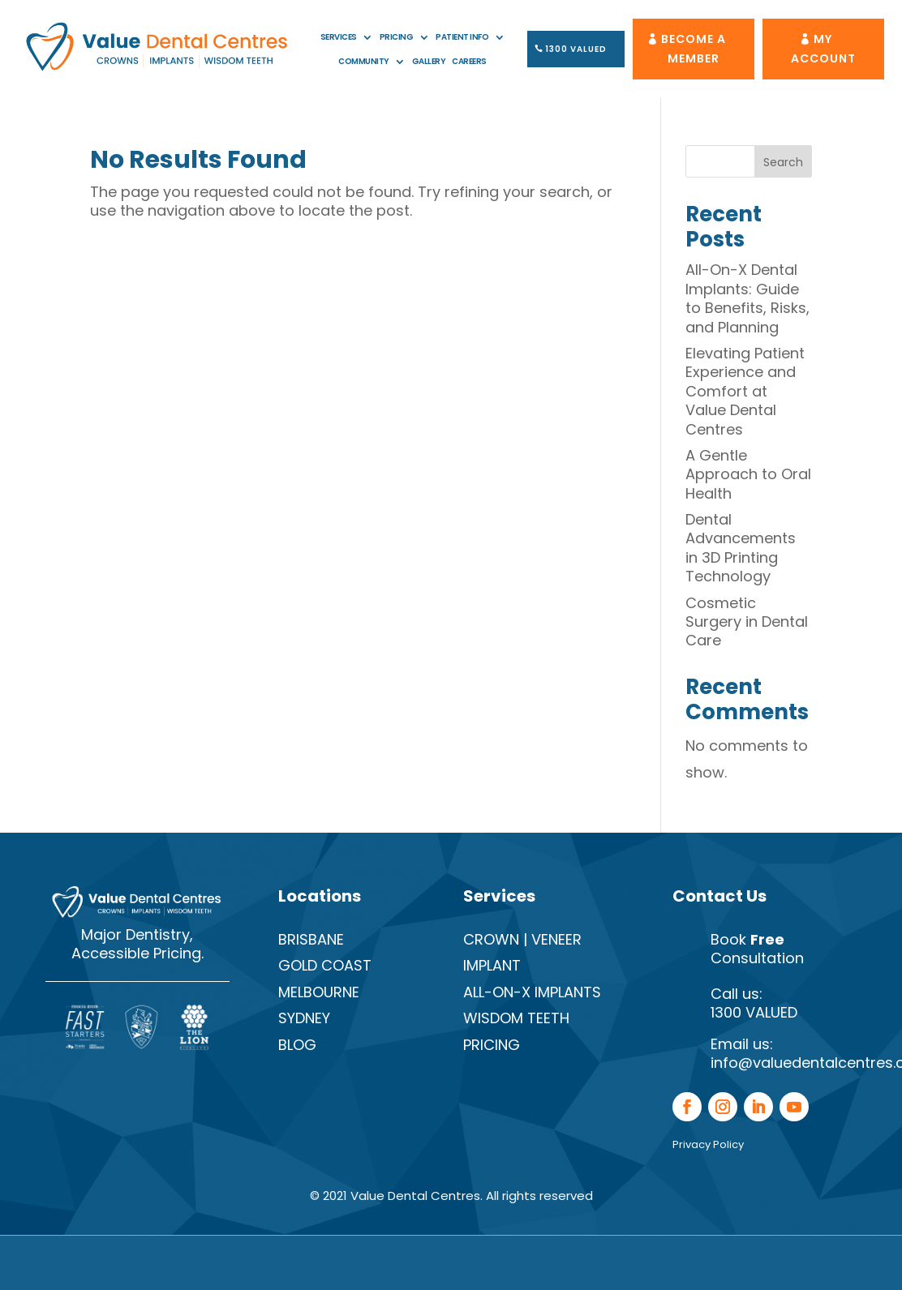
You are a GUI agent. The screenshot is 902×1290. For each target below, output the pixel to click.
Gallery (429, 61)
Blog (297, 1045)
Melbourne (318, 992)
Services (338, 37)
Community (363, 61)
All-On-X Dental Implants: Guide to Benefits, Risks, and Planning (747, 297)
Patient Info (462, 37)
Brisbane (311, 939)
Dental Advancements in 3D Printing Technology (740, 547)
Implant (492, 965)
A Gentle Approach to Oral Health (748, 474)
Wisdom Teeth (516, 1018)
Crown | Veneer (522, 939)
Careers (469, 61)
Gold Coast (325, 965)
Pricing (397, 37)
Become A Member (693, 48)
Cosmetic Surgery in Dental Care (746, 622)
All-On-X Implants (532, 992)
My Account (823, 48)
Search (783, 162)
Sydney (304, 1018)
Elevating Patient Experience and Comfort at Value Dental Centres (745, 391)
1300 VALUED (576, 49)
